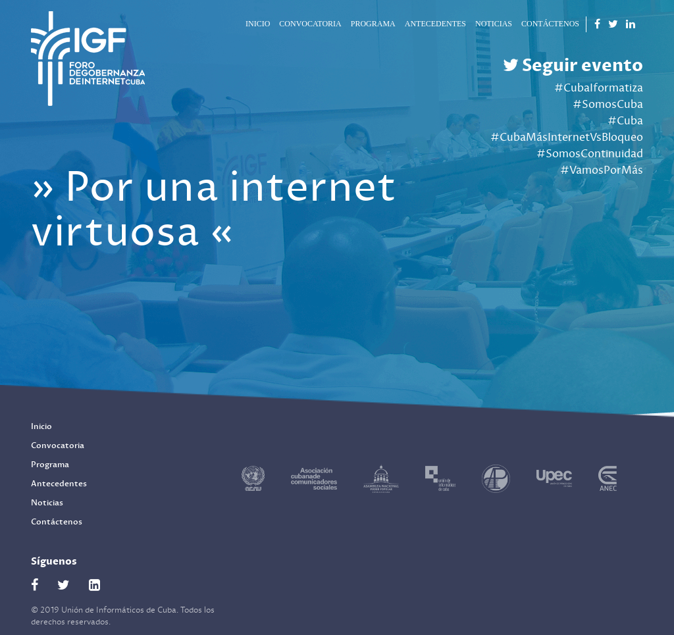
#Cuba (625, 121)
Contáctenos (550, 23)
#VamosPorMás (601, 170)
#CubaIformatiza (598, 88)
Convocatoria (310, 23)
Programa (373, 23)
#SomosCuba (608, 104)
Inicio (258, 23)
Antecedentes (435, 23)
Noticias (493, 23)
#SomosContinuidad (589, 154)
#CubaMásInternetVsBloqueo (566, 137)
